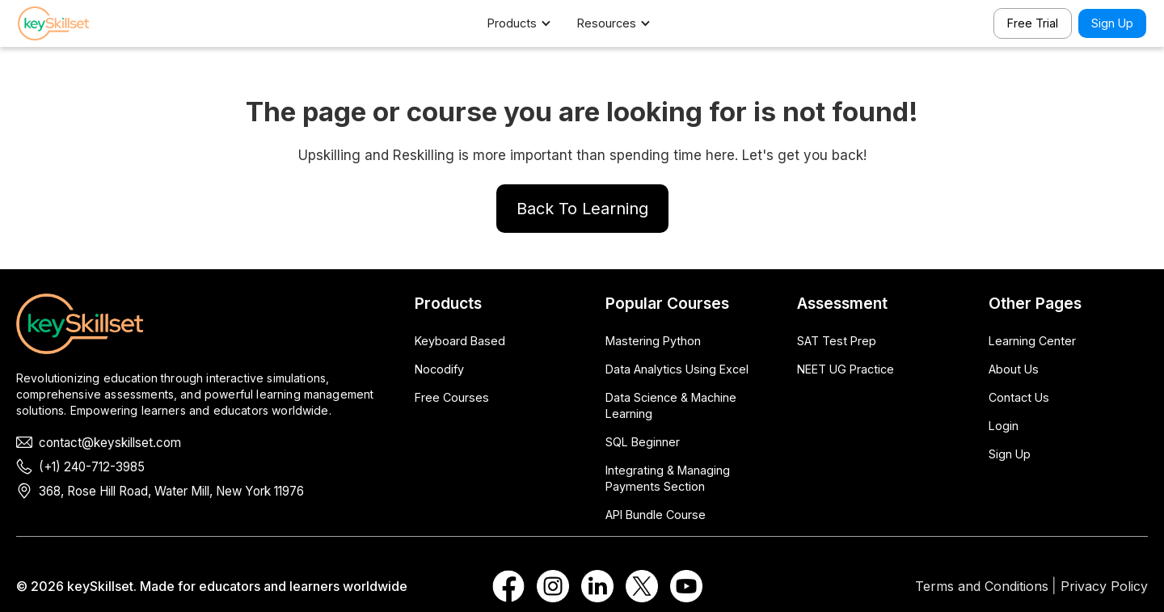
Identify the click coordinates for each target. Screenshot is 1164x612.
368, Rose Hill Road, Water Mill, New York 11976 (171, 491)
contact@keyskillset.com (110, 442)
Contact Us (1019, 397)
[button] (527, 23)
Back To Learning (582, 208)
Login (1003, 426)
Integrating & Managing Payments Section (667, 478)
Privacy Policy (1104, 586)
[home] (74, 23)
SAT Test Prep (836, 341)
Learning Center (1032, 341)
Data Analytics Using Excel (677, 369)
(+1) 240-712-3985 (92, 467)
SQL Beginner (642, 442)
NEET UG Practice (845, 369)
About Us (1014, 369)
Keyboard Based (460, 341)
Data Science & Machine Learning (670, 405)
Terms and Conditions (981, 586)
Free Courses (452, 397)
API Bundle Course (655, 514)
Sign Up (1112, 23)
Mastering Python (653, 341)
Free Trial (1032, 23)
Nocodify (439, 369)
